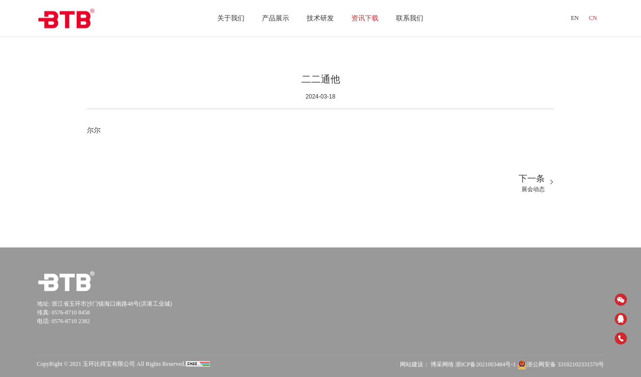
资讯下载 (365, 18)
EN (575, 18)
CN (593, 18)
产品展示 (275, 18)
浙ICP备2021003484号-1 (485, 364)
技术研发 (320, 18)
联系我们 (409, 18)
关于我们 (230, 18)
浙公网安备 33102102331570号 (560, 364)
